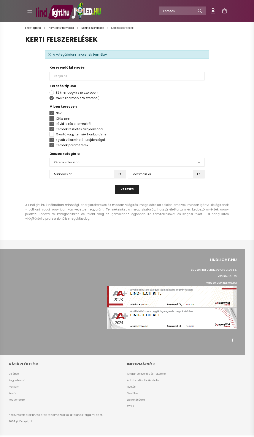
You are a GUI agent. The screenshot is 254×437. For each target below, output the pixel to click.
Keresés (127, 189)
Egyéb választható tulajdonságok (81, 140)
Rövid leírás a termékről (73, 124)
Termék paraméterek (72, 145)
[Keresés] (182, 10)
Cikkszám (63, 118)
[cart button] (224, 10)
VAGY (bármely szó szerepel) (78, 98)
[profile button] (213, 10)
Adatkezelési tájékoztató (143, 380)
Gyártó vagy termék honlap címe (81, 134)
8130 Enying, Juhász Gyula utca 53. (213, 270)
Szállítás (132, 393)
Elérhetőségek (136, 399)
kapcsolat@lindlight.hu (221, 282)
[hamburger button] (29, 10)
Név (59, 113)
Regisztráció (17, 380)
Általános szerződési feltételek (146, 373)
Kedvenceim (17, 399)
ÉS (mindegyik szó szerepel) (77, 92)
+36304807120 (227, 276)
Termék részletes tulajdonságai (79, 129)
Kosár (12, 393)
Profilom (14, 386)
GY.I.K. (131, 406)
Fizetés (131, 386)
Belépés (14, 373)
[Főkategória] (33, 28)
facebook (232, 340)
